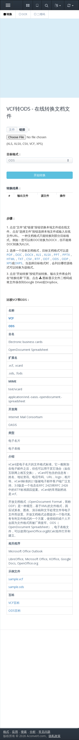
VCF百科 (14, 603)
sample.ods (16, 587)
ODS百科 (14, 611)
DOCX (29, 255)
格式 (6, 732)
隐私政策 (54, 736)
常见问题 (44, 732)
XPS (9, 263)
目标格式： (14, 154)
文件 (12, 129)
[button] (28, 5)
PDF (9, 255)
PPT (56, 255)
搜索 (24, 732)
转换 (8, 14)
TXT (20, 259)
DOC (18, 255)
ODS (55, 259)
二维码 (39, 14)
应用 (15, 732)
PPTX (66, 255)
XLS (38, 255)
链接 (22, 129)
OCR (23, 14)
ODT (46, 259)
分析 (33, 732)
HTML (11, 259)
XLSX (47, 255)
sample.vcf (15, 579)
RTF (37, 259)
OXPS (18, 263)
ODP (65, 259)
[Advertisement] (39, 58)
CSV (29, 259)
